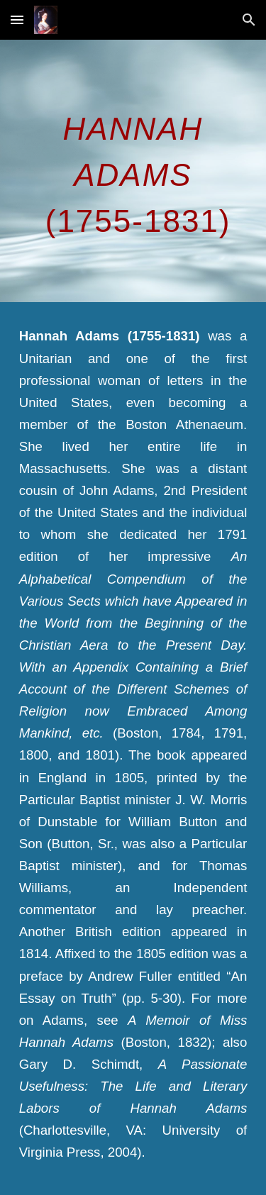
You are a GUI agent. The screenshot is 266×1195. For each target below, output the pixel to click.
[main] (133, 170)
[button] (17, 19)
